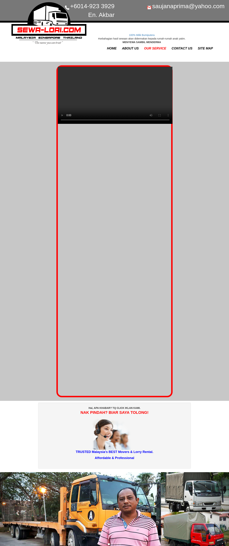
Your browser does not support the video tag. (115, 97)
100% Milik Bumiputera (142, 35)
